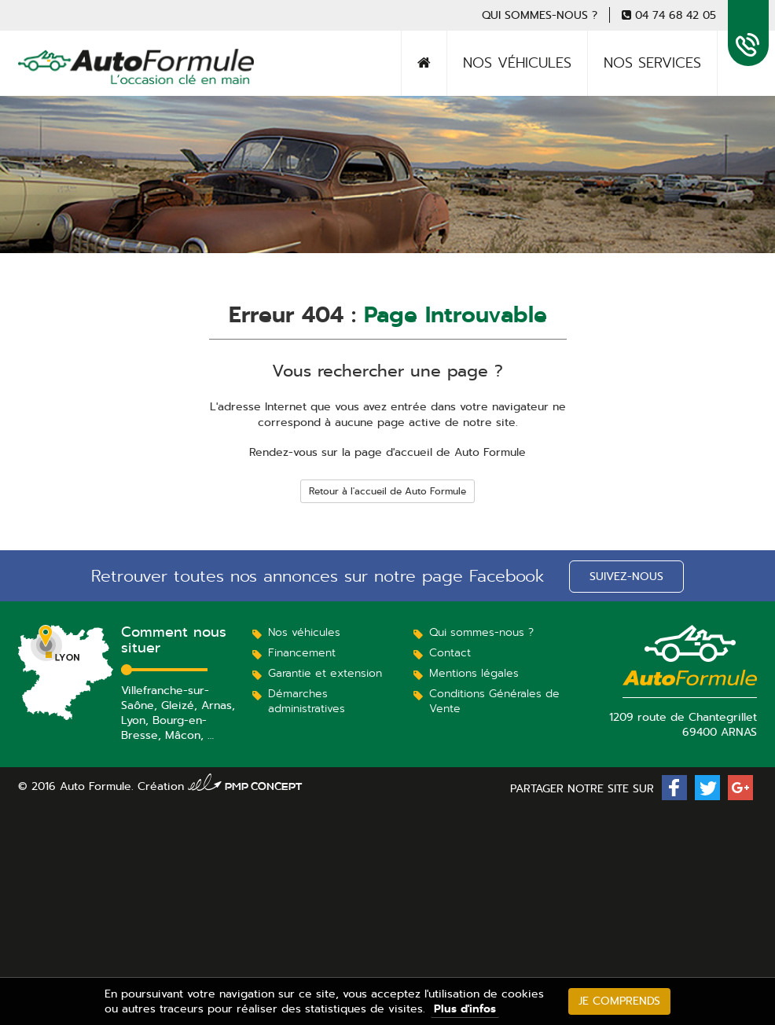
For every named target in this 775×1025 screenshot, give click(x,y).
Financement (302, 652)
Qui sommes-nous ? (539, 15)
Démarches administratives (306, 700)
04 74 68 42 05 (675, 15)
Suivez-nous (626, 576)
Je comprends (619, 1000)
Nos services (652, 63)
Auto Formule (76, 82)
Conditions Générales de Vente (494, 700)
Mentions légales (474, 673)
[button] (674, 787)
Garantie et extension (325, 673)
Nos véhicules (517, 63)
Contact (450, 652)
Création (220, 786)
